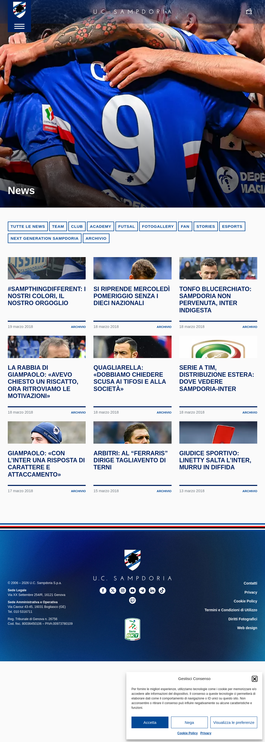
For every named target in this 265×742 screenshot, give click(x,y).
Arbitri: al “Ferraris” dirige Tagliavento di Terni (132, 538)
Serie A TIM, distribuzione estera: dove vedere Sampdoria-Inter (215, 431)
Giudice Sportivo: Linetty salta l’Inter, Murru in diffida (212, 541)
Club (77, 226)
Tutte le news (28, 226)
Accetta (149, 722)
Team (58, 226)
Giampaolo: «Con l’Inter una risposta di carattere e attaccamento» (46, 541)
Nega (189, 722)
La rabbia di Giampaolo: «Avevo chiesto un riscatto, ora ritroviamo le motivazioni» (44, 435)
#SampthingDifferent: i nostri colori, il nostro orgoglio (47, 317)
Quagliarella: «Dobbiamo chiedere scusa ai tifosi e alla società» (132, 427)
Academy (100, 226)
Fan (185, 226)
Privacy (205, 733)
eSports (232, 226)
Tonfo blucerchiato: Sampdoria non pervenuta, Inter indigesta (211, 324)
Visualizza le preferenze (233, 722)
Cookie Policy (187, 733)
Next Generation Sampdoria (45, 238)
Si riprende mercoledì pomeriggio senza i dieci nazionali (129, 320)
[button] (254, 678)
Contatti (251, 661)
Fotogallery (158, 226)
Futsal (126, 226)
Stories (205, 226)
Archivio (96, 238)
